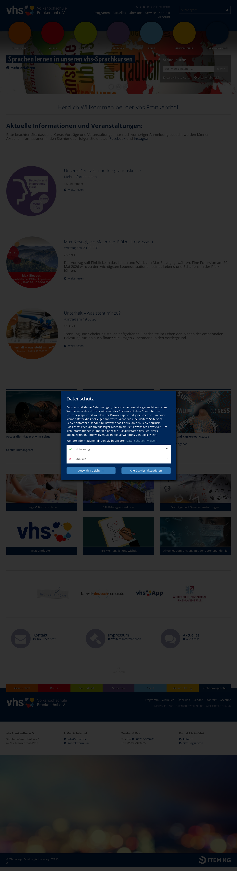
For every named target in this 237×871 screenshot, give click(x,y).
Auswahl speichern (91, 470)
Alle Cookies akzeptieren (146, 470)
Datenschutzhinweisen (141, 440)
